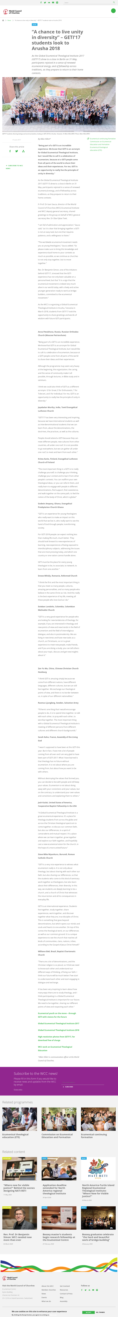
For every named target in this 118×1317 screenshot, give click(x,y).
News (9, 20)
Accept (88, 1312)
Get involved (65, 1286)
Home (3, 20)
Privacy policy (18, 1089)
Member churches (49, 1290)
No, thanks (100, 1312)
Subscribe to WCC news (14, 167)
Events (44, 1297)
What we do (46, 1301)
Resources (64, 1290)
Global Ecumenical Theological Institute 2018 (58, 1030)
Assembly (63, 1301)
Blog (61, 1297)
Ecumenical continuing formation (103, 139)
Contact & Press (66, 1294)
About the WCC (48, 1286)
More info (53, 1315)
